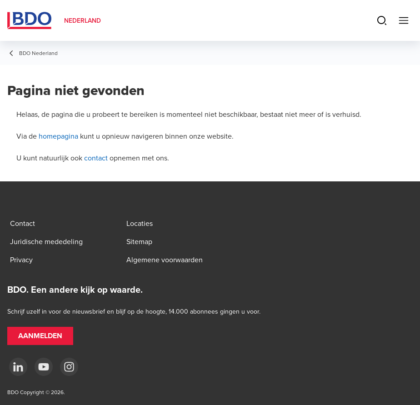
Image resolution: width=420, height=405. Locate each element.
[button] (40, 336)
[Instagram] (69, 367)
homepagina (58, 136)
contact (96, 158)
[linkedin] (18, 367)
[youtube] (44, 367)
